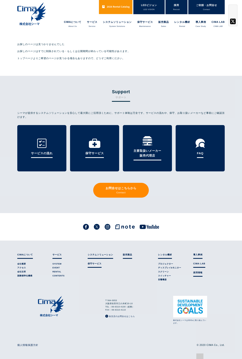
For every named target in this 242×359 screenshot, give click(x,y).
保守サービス (145, 24)
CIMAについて (72, 24)
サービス (92, 24)
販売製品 (163, 24)
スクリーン (163, 272)
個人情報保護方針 (27, 345)
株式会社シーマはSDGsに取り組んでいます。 (190, 310)
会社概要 (21, 264)
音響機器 (162, 279)
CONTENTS (58, 276)
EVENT (56, 268)
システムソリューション (117, 24)
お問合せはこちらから (121, 190)
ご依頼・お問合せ (206, 7)
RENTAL (56, 272)
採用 (176, 7)
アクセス (21, 268)
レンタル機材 (182, 24)
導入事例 (201, 24)
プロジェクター (165, 264)
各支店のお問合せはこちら (120, 316)
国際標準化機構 (24, 276)
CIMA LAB (218, 24)
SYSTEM (57, 264)
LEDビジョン (149, 7)
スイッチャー (164, 276)
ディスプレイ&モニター (169, 268)
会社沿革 (21, 272)
